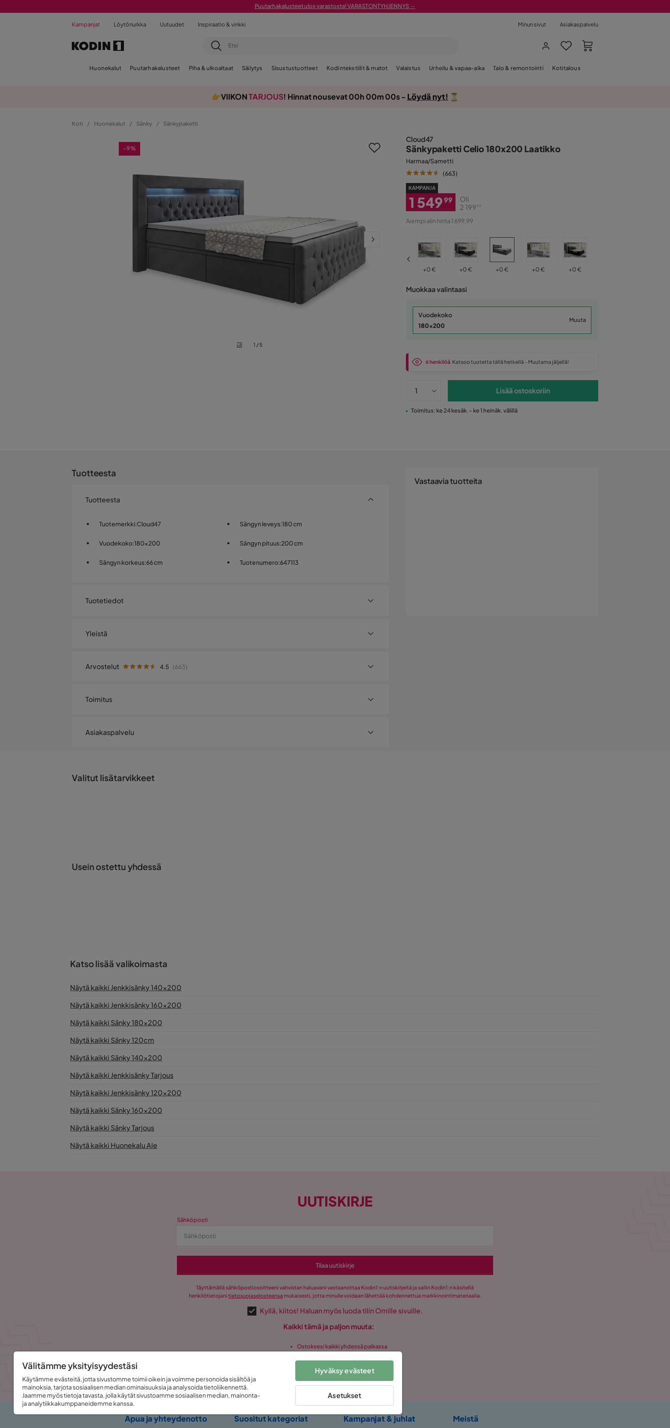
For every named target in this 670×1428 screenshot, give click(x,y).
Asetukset (344, 1395)
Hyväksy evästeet (344, 1370)
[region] (208, 1382)
